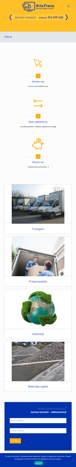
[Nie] (72, 460)
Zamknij (39, 463)
